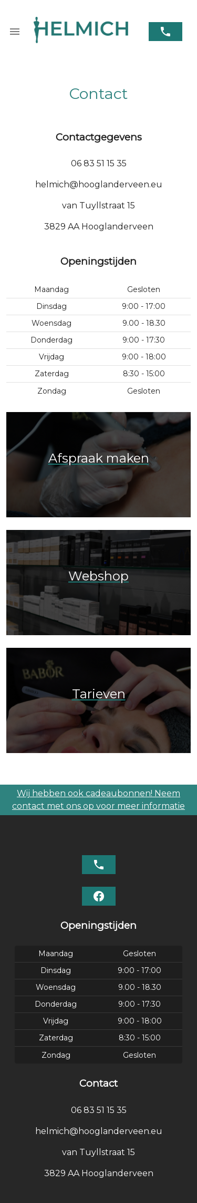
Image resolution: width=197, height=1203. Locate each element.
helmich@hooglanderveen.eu (98, 184)
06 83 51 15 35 (99, 163)
